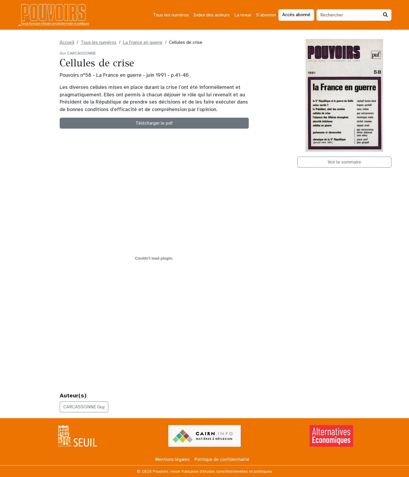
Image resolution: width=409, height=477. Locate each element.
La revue (242, 15)
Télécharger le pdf (154, 123)
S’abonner (266, 15)
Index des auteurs (211, 15)
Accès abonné (296, 15)
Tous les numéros (171, 15)
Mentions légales (172, 459)
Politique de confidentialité (221, 459)
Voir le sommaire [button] (344, 162)
